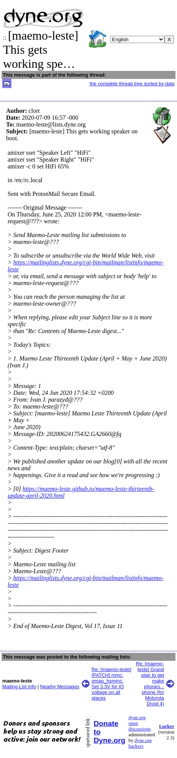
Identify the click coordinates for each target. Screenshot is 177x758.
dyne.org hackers (140, 743)
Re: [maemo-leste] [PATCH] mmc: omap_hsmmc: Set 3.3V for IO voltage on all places (112, 684)
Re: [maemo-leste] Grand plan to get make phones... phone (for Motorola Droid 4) (150, 684)
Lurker (166, 726)
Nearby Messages (59, 686)
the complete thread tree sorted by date (132, 84)
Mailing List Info (19, 686)
